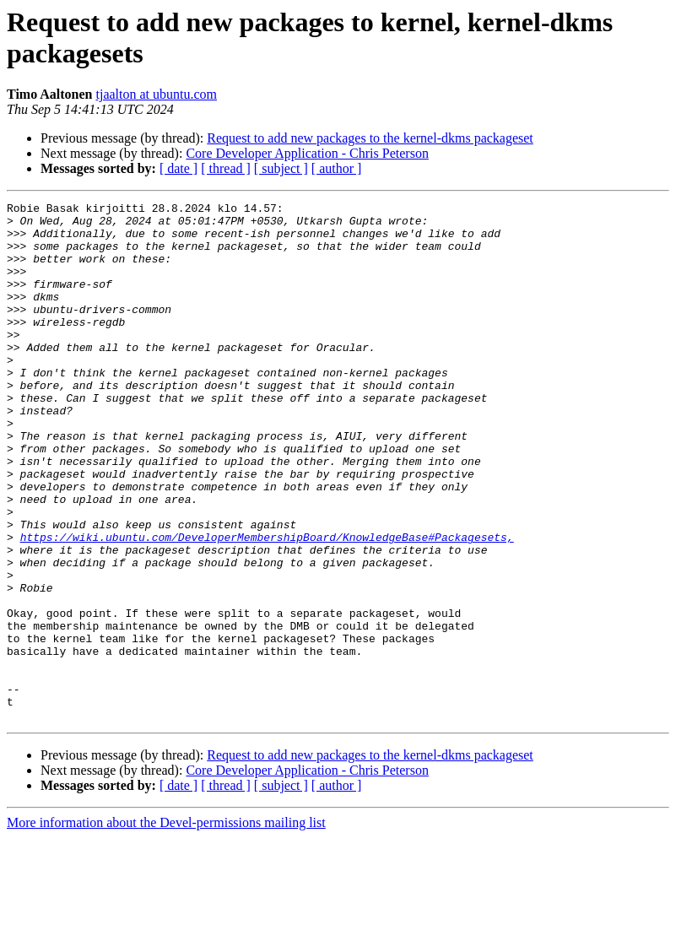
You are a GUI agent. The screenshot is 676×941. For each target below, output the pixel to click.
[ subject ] (281, 168)
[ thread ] (226, 168)
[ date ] (178, 168)
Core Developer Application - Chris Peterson (307, 153)
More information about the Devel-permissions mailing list (166, 926)
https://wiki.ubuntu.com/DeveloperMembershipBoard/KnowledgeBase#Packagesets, (267, 605)
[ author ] (336, 168)
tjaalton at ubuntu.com (157, 94)
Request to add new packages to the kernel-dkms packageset (370, 138)
